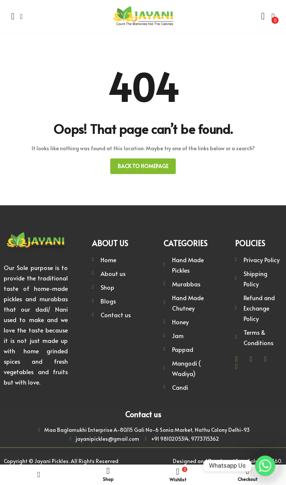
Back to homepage (143, 166)
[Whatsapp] (265, 466)
